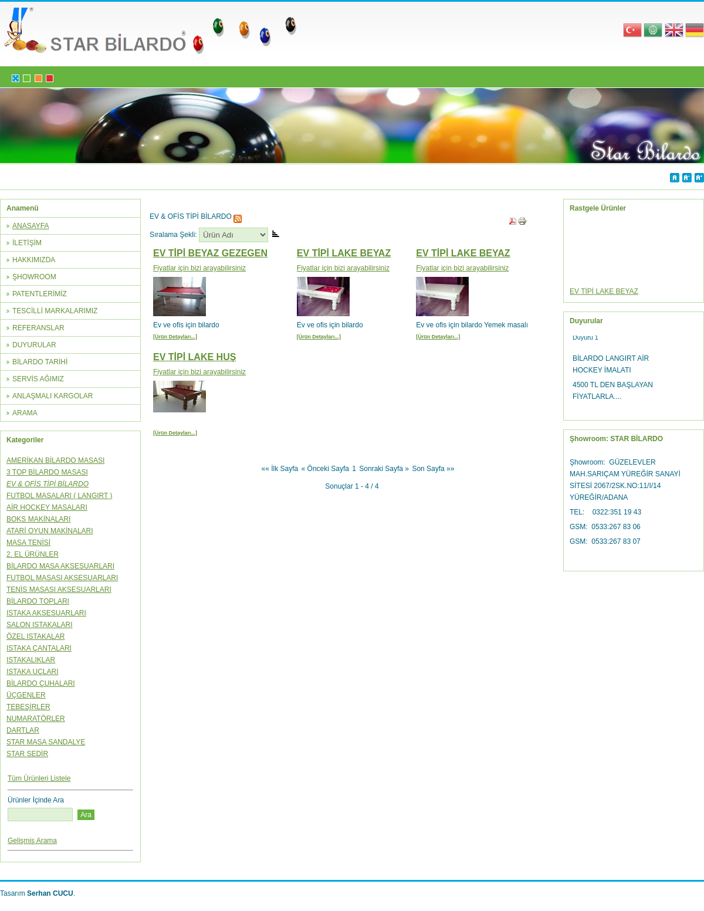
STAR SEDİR (27, 754)
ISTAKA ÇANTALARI (39, 648)
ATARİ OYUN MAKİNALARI (49, 531)
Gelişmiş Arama (32, 841)
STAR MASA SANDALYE (45, 742)
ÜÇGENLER (26, 695)
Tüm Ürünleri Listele (39, 778)
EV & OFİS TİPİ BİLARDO (47, 484)
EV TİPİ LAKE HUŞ (194, 357)
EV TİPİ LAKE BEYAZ (344, 253)
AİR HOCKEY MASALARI (46, 507)
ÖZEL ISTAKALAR (35, 636)
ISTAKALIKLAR (30, 660)
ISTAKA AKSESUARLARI (46, 613)
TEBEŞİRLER (28, 707)
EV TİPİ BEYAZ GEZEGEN (210, 253)
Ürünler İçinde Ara (36, 800)
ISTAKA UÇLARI (32, 672)
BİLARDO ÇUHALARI (40, 683)
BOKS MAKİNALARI (38, 519)
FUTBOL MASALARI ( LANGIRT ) (59, 496)
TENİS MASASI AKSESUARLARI (58, 589)
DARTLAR (22, 730)
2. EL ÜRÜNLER (32, 554)
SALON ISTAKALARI (39, 625)
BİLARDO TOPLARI (37, 601)
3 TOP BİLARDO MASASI (47, 472)
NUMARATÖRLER (35, 718)
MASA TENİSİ (28, 543)
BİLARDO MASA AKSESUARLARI (60, 566)
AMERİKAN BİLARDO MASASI (55, 460)
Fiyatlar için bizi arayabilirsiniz (199, 268)
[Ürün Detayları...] (175, 337)
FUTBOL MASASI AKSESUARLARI (62, 578)
